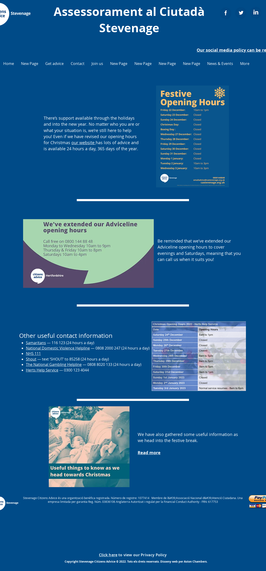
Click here (108, 554)
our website (83, 142)
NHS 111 (33, 353)
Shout (31, 359)
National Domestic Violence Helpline (58, 348)
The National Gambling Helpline (54, 364)
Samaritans (36, 342)
